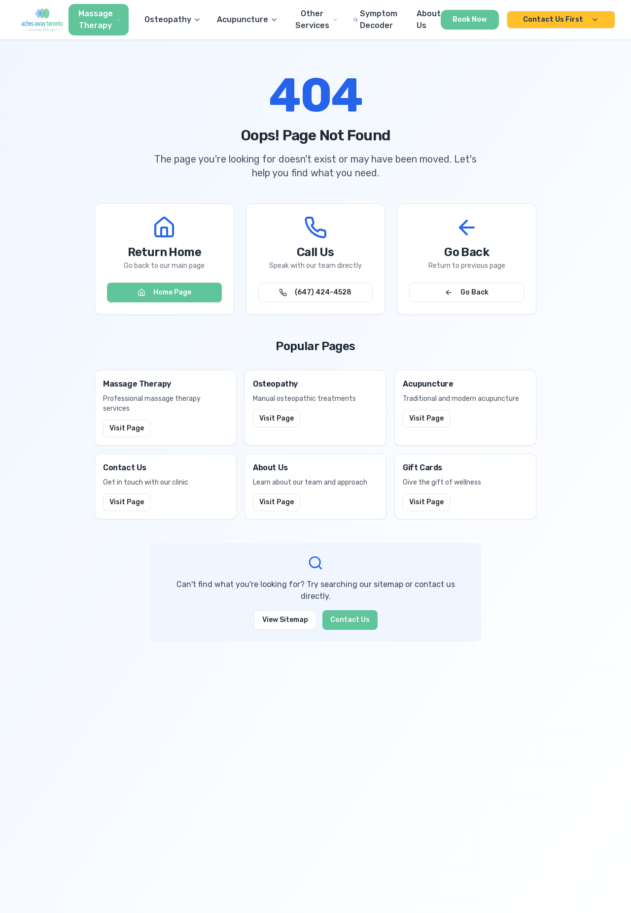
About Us (429, 19)
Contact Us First (561, 19)
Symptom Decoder (375, 19)
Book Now (470, 19)
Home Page (164, 292)
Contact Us (350, 620)
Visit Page (126, 428)
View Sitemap (285, 620)
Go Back (467, 292)
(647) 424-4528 (315, 292)
